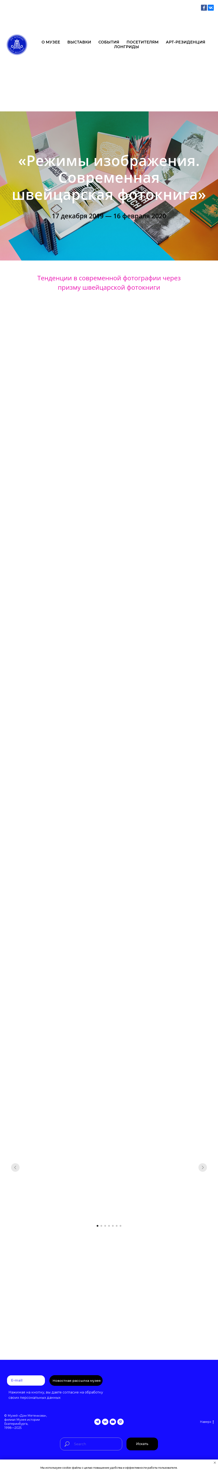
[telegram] (97, 1422)
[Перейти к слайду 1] (97, 1226)
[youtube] (113, 1422)
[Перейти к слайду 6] (117, 1226)
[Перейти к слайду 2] (101, 1226)
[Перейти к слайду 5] (113, 1226)
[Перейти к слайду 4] (109, 1226)
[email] (26, 1380)
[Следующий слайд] (202, 1167)
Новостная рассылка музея (77, 1381)
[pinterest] (120, 1422)
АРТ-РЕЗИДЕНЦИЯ (185, 42)
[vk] (105, 1422)
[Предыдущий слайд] (15, 1167)
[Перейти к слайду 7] (120, 1226)
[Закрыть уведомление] (215, 1463)
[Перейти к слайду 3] (105, 1226)
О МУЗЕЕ (51, 42)
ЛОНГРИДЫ (126, 47)
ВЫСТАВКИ (79, 42)
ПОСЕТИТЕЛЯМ (142, 42)
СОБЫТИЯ (108, 42)
